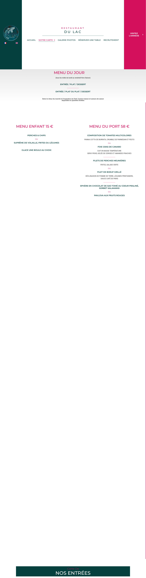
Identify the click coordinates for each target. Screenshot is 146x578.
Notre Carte (47, 40)
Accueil (31, 40)
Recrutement (111, 40)
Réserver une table (89, 40)
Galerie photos (67, 40)
